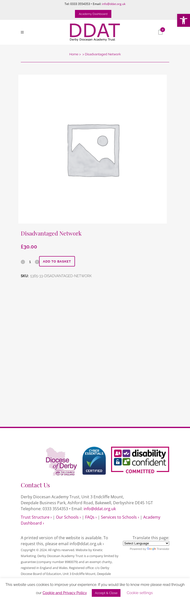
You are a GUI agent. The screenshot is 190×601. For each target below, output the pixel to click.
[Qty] (30, 261)
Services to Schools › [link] (120, 517)
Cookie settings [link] (140, 593)
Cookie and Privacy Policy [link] (65, 593)
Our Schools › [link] (68, 517)
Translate (158, 549)
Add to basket (57, 261)
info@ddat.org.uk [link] (113, 4)
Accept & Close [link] (106, 593)
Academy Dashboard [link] (93, 13)
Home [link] (73, 54)
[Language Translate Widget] (146, 543)
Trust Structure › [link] (36, 517)
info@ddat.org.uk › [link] (87, 543)
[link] (183, 20)
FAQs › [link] (91, 517)
